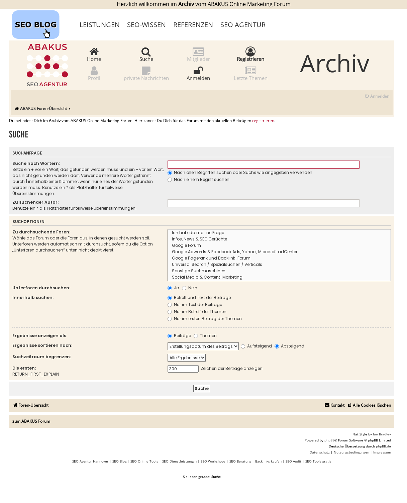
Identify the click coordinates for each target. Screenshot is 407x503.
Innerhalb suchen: (33, 297)
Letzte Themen (251, 73)
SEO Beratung (240, 461)
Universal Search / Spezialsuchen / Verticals (279, 265)
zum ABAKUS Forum (31, 421)
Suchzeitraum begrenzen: (41, 357)
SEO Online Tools (144, 461)
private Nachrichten (146, 73)
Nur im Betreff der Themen (197, 311)
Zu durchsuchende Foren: (41, 232)
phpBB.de (383, 446)
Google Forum (279, 245)
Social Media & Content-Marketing (279, 277)
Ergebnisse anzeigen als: (39, 335)
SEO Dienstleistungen (179, 461)
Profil (94, 73)
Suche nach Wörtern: (36, 163)
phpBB (329, 440)
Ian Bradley (382, 434)
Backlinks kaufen (268, 461)
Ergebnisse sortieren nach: (42, 345)
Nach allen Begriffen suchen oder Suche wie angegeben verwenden (240, 172)
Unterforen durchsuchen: (41, 288)
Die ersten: (24, 368)
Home (94, 54)
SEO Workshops (213, 461)
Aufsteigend (256, 346)
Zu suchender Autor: (35, 202)
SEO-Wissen (146, 24)
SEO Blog (119, 461)
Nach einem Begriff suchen (198, 179)
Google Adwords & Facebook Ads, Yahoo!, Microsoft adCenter (279, 252)
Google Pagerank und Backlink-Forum (279, 258)
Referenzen (193, 24)
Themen (205, 335)
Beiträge (179, 335)
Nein (189, 288)
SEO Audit (293, 461)
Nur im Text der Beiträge (195, 304)
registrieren (263, 120)
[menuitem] (376, 96)
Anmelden (198, 73)
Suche (146, 54)
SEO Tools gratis (318, 461)
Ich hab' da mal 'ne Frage (279, 233)
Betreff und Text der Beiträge (199, 297)
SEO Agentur (243, 24)
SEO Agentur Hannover (90, 461)
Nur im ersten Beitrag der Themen (205, 318)
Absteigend (289, 346)
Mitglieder (198, 54)
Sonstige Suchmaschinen (279, 271)
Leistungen (100, 24)
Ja (173, 288)
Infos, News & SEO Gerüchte (279, 239)
